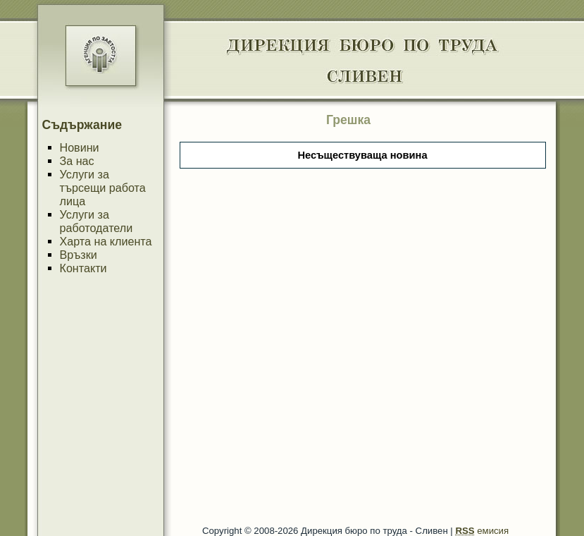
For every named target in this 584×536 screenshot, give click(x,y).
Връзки (78, 254)
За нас (77, 160)
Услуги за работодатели (96, 221)
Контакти (83, 268)
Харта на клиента (106, 241)
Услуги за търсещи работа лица (103, 187)
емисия (482, 530)
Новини (79, 147)
